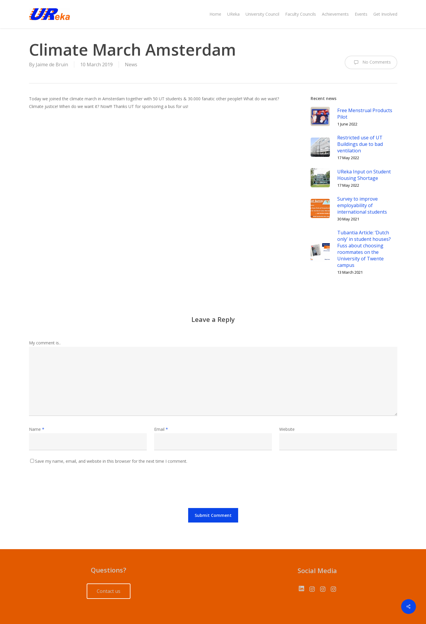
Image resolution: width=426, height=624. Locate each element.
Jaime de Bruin (52, 64)
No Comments (371, 62)
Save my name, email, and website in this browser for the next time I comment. (111, 461)
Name (36, 429)
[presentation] (74, 487)
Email (161, 429)
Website (287, 429)
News (131, 64)
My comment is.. (45, 343)
